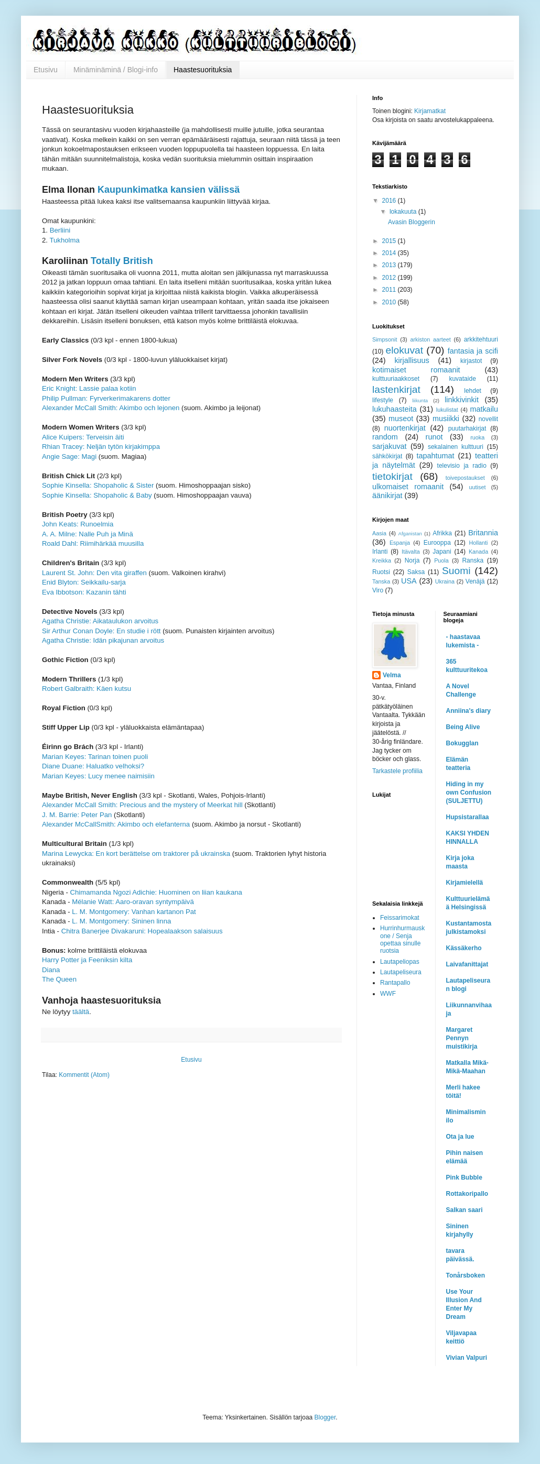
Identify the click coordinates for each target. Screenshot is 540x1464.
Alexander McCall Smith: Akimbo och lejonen (110, 408)
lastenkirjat (396, 389)
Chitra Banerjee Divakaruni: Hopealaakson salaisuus (142, 931)
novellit (488, 419)
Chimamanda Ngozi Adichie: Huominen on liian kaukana (156, 892)
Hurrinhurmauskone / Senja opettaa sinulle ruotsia (402, 939)
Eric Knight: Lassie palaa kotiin (89, 388)
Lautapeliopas (399, 961)
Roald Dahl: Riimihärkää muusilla (93, 543)
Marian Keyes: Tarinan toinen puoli (95, 757)
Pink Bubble (464, 1177)
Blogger (325, 1417)
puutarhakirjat (467, 428)
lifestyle (382, 400)
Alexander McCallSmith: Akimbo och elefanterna (116, 824)
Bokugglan (462, 743)
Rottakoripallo (467, 1193)
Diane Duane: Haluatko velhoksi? (93, 766)
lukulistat (447, 409)
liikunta (420, 400)
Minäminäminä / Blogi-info (115, 69)
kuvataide (462, 378)
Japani (442, 551)
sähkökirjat (387, 456)
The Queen (59, 979)
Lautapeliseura (401, 972)
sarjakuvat (389, 446)
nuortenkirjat (405, 428)
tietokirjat (392, 476)
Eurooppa (437, 542)
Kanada (478, 551)
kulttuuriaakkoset (395, 378)
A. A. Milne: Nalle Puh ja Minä (87, 534)
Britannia (483, 533)
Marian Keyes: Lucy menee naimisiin (98, 776)
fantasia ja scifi (473, 351)
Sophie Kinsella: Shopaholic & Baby (97, 495)
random (385, 437)
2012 (390, 277)
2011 (390, 289)
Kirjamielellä (464, 882)
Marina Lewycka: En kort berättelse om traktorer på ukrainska (136, 853)
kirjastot (471, 361)
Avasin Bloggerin (411, 222)
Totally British (122, 261)
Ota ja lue (460, 1136)
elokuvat (404, 350)
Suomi (456, 570)
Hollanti (478, 543)
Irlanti (379, 551)
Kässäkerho (464, 948)
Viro (377, 590)
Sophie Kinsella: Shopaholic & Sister (98, 485)
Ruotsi (381, 572)
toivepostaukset (465, 478)
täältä (80, 1012)
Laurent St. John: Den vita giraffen (94, 573)
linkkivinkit (462, 399)
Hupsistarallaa (467, 817)
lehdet (472, 390)
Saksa (416, 572)
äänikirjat (387, 495)
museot (400, 418)
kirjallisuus (411, 360)
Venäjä (475, 581)
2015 (390, 241)
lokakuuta (404, 211)
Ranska (472, 560)
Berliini (60, 230)
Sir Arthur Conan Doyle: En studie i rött (101, 631)
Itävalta (411, 551)
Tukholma (64, 240)
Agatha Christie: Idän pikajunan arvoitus (103, 640)
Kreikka (381, 560)
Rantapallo (395, 982)
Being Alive (463, 727)
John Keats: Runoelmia (77, 524)
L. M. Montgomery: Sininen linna (121, 921)
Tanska (381, 581)
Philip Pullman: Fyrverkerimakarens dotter (106, 398)
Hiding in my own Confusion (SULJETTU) (469, 792)
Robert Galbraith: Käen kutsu (86, 688)
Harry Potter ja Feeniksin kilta (87, 960)
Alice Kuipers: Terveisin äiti (83, 437)
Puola (441, 560)
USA (409, 581)
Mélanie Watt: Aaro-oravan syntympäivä (133, 902)
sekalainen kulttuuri (455, 446)
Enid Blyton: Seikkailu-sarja (84, 582)
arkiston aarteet (430, 339)
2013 (390, 265)
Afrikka (442, 533)
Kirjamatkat (430, 111)
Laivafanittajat (467, 964)
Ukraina (445, 581)
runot (434, 437)
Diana (51, 970)
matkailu (484, 409)
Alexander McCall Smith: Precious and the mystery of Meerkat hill (142, 805)
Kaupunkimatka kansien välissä (169, 189)
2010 (390, 302)
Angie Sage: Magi (69, 456)
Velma (392, 675)
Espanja (400, 543)
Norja (412, 560)
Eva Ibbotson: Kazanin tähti (84, 592)
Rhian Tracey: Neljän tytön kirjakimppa (101, 446)
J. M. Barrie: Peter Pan (77, 815)
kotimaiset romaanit (416, 370)
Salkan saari (464, 1210)
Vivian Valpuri (466, 1357)
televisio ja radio (462, 465)
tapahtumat (436, 456)
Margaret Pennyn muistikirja (462, 1038)
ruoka (477, 437)
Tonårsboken (465, 1275)
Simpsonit (384, 339)
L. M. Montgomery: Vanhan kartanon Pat (134, 912)
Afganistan (410, 533)
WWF (388, 993)
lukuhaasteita (394, 409)
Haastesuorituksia (203, 69)
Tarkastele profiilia (397, 771)
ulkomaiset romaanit (408, 486)
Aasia (379, 533)
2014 (390, 253)
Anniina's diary (468, 710)
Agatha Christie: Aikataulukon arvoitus (100, 621)
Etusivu (46, 69)
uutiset (477, 487)
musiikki (446, 418)
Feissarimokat (399, 917)
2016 (390, 200)
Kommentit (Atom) (84, 1074)
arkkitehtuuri (481, 339)
